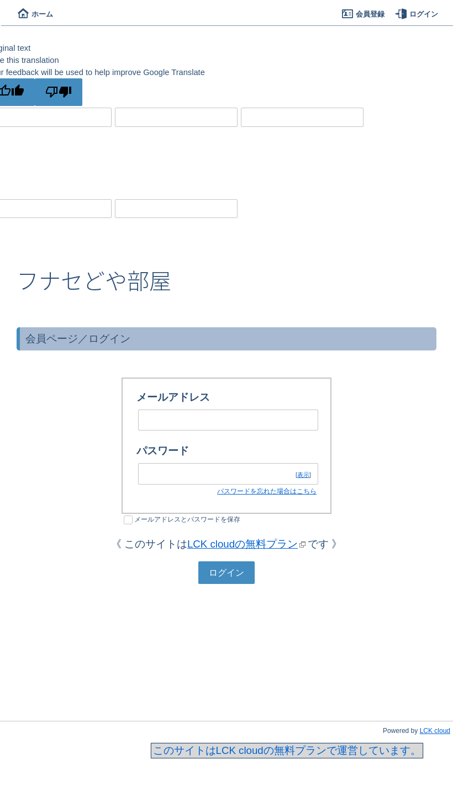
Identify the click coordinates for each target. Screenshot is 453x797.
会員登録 (363, 14)
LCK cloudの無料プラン (242, 544)
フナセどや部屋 (94, 280)
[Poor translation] (58, 92)
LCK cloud (435, 731)
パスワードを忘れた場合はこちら (267, 491)
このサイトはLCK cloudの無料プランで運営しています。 (287, 750)
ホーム (35, 14)
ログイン (417, 14)
